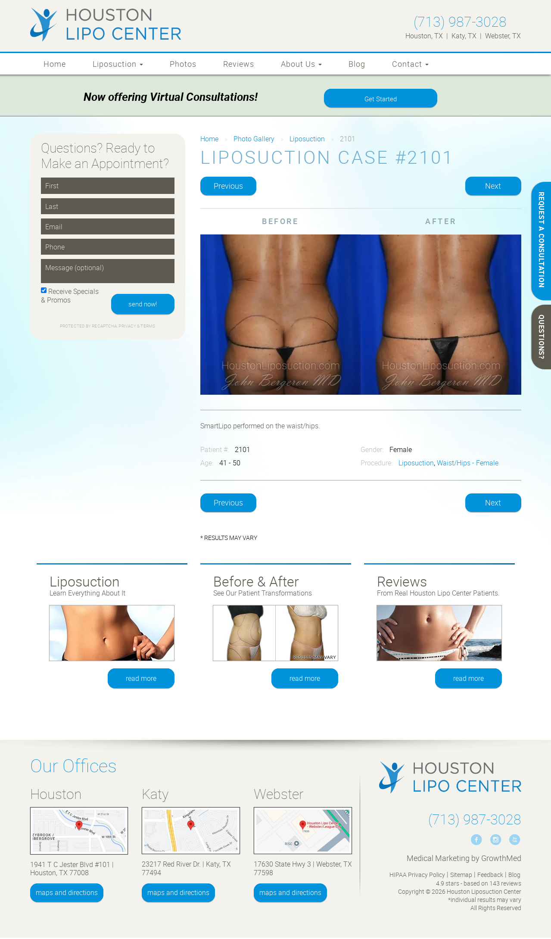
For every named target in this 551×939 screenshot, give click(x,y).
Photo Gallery (253, 140)
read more (141, 679)
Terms (147, 328)
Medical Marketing (438, 859)
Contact (410, 64)
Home (55, 64)
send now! (140, 305)
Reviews (238, 64)
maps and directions (67, 893)
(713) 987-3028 (460, 21)
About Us (301, 64)
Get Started (380, 99)
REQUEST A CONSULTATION (541, 240)
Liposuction (118, 64)
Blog (357, 64)
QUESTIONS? (541, 337)
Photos (183, 64)
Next (493, 187)
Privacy (127, 328)
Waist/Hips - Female (467, 464)
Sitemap (461, 876)
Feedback (490, 876)
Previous (228, 187)
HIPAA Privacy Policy (417, 876)
